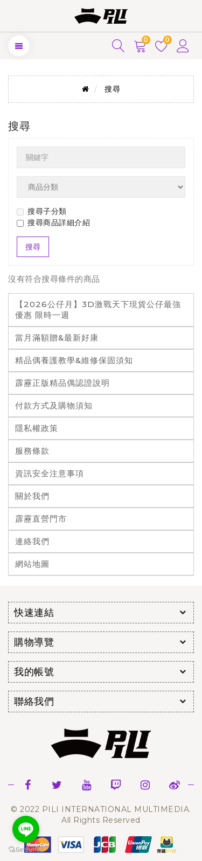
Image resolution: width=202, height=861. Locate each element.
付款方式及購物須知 (54, 405)
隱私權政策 (36, 428)
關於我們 (32, 496)
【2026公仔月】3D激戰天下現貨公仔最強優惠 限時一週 (98, 309)
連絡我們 (32, 541)
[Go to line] (25, 829)
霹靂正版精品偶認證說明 (62, 383)
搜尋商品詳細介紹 (53, 222)
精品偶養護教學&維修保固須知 (74, 360)
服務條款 (32, 451)
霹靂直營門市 (41, 518)
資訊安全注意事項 (49, 473)
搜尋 (112, 89)
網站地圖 (32, 564)
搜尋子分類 (42, 211)
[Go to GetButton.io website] (26, 849)
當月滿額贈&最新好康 (57, 337)
